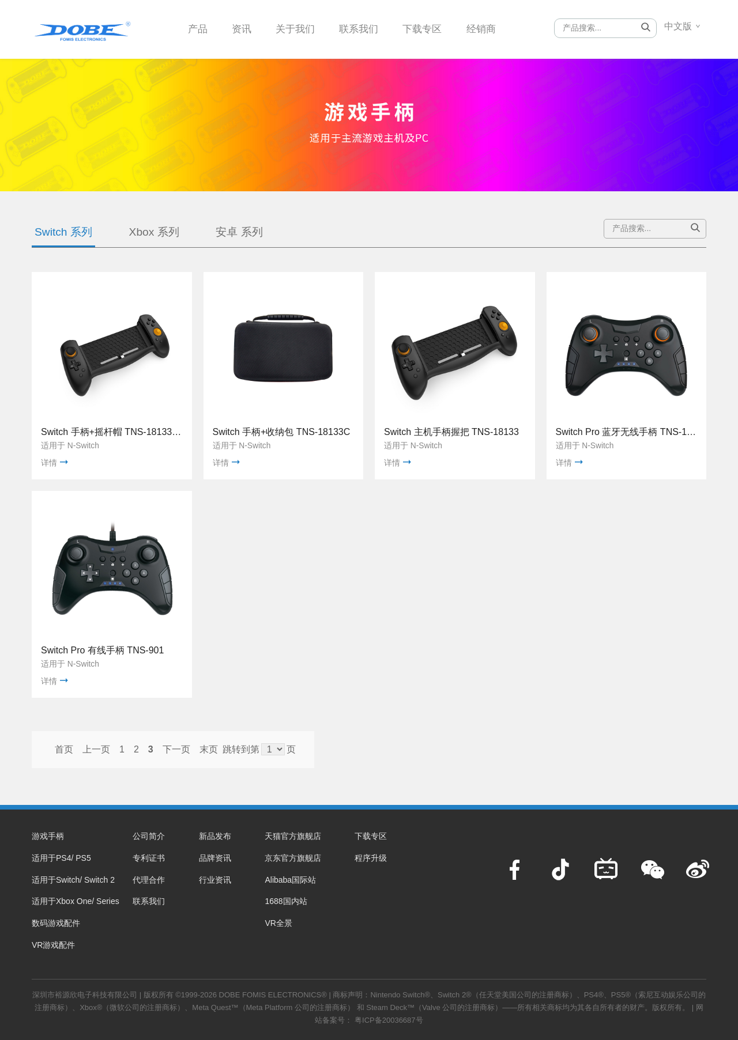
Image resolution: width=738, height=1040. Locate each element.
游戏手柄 (48, 836)
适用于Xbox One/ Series (75, 901)
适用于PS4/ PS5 (61, 858)
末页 (208, 749)
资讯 (244, 28)
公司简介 (149, 836)
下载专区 (432, 28)
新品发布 (215, 836)
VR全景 (278, 923)
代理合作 (149, 879)
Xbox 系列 (154, 232)
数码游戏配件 (56, 923)
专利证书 (149, 858)
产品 (198, 28)
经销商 (493, 28)
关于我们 (300, 28)
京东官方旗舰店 (293, 858)
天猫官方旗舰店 (293, 836)
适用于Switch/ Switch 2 (73, 879)
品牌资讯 (215, 858)
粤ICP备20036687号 (389, 1020)
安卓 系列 (239, 232)
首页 (64, 749)
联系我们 (366, 28)
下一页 (176, 749)
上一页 (96, 749)
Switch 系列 (63, 232)
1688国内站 (286, 901)
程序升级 (371, 858)
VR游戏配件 (53, 945)
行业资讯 (215, 879)
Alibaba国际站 (290, 879)
